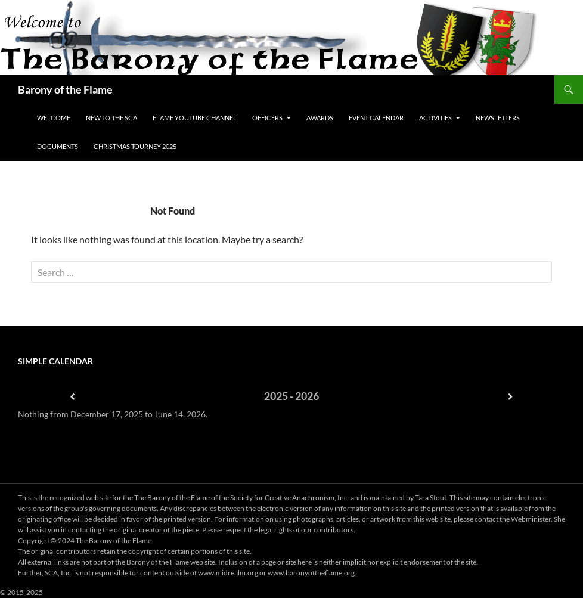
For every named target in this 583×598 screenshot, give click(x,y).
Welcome (53, 118)
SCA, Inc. (59, 572)
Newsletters (498, 118)
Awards (319, 118)
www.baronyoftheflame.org (311, 572)
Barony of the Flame (65, 89)
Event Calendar (376, 118)
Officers (267, 118)
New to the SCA (111, 118)
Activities (435, 118)
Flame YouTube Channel (195, 118)
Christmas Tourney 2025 (135, 146)
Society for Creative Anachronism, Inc (289, 497)
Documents (57, 146)
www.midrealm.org (228, 572)
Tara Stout (430, 497)
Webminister (531, 519)
